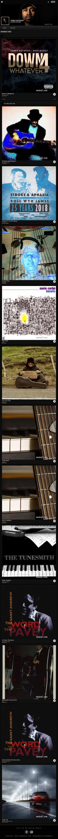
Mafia (3, 701)
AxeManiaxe (4, 282)
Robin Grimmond (5, 822)
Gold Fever (4, 402)
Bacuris (3, 342)
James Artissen (4, 31)
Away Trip (5, 820)
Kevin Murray (4, 582)
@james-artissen (15, 22)
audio (4, 28)
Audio (9, 31)
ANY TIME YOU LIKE (5, 162)
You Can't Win (6, 400)
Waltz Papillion (6, 580)
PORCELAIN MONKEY (9, 161)
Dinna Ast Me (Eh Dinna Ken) (11, 760)
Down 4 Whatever (8, 93)
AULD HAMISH (6, 520)
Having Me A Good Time (9, 700)
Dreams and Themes (5, 581)
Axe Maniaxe (4, 283)
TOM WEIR (5, 460)
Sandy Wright (4, 462)
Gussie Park (5, 281)
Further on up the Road (9, 221)
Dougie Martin (4, 702)
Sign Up (53, 1)
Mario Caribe (4, 343)
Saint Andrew (4, 642)
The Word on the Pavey (6, 641)
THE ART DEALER (5, 95)
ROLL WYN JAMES (5, 223)
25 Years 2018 (4, 222)
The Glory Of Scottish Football (7, 821)
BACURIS (5, 341)
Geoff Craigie (4, 163)
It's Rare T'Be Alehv (8, 640)
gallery (12, 28)
